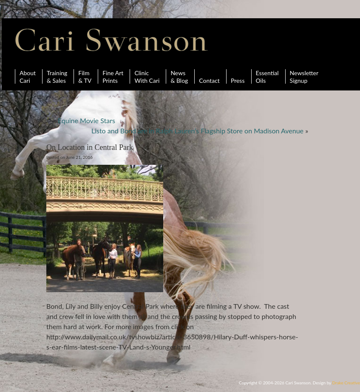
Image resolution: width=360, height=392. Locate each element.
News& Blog (179, 76)
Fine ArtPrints (112, 76)
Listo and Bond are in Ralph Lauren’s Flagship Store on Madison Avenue (197, 131)
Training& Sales (57, 76)
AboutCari (28, 76)
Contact (209, 76)
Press (238, 76)
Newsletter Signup (304, 76)
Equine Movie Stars (86, 120)
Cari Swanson (111, 40)
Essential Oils (267, 76)
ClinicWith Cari (146, 76)
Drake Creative (346, 382)
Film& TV (84, 76)
